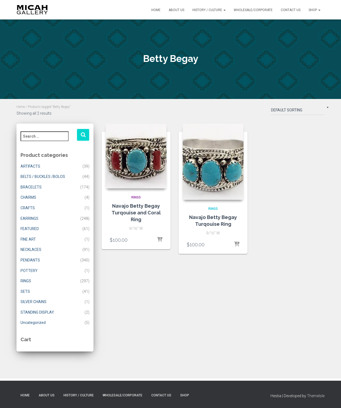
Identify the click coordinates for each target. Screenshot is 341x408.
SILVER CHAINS (33, 302)
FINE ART (28, 239)
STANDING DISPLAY (37, 312)
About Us (176, 10)
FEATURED (30, 229)
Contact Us (290, 10)
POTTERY (29, 270)
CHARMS (28, 197)
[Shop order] (298, 111)
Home (156, 10)
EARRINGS (29, 218)
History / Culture (209, 10)
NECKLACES (31, 249)
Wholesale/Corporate (253, 10)
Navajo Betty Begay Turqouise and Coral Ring (136, 212)
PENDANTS (30, 260)
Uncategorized (33, 322)
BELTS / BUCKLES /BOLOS (43, 176)
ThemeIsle (316, 396)
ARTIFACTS (30, 166)
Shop (314, 10)
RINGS (26, 281)
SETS (25, 291)
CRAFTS (28, 208)
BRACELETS (31, 187)
